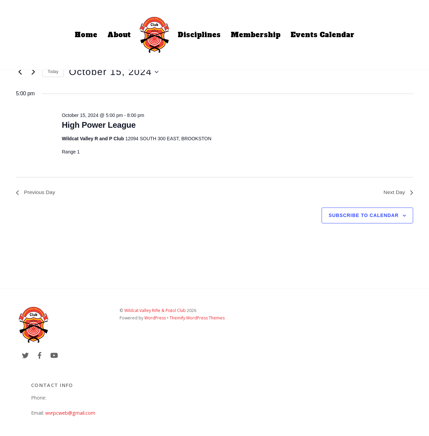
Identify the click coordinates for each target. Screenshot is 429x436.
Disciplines (199, 35)
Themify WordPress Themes (197, 318)
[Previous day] (20, 72)
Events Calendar (322, 35)
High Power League (99, 124)
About (119, 35)
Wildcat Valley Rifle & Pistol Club (155, 311)
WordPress (155, 318)
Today (53, 71)
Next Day (398, 192)
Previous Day (36, 192)
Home (86, 35)
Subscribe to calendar (364, 215)
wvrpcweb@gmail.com (70, 413)
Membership (255, 35)
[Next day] (33, 72)
